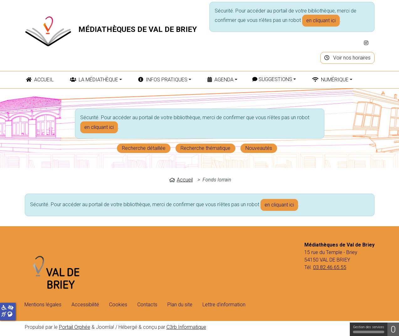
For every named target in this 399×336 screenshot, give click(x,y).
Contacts (147, 305)
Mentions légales (42, 305)
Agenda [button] (220, 80)
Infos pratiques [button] (162, 80)
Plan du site (179, 305)
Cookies (118, 305)
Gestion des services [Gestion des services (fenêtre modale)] (368, 329)
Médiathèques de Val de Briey (137, 29)
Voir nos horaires (347, 58)
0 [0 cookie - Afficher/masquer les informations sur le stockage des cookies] (393, 329)
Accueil (40, 80)
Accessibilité (85, 305)
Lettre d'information (223, 305)
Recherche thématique (205, 148)
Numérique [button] (330, 80)
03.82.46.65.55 (329, 267)
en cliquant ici (321, 20)
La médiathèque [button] (94, 80)
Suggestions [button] (272, 79)
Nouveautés (258, 148)
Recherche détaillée (143, 148)
